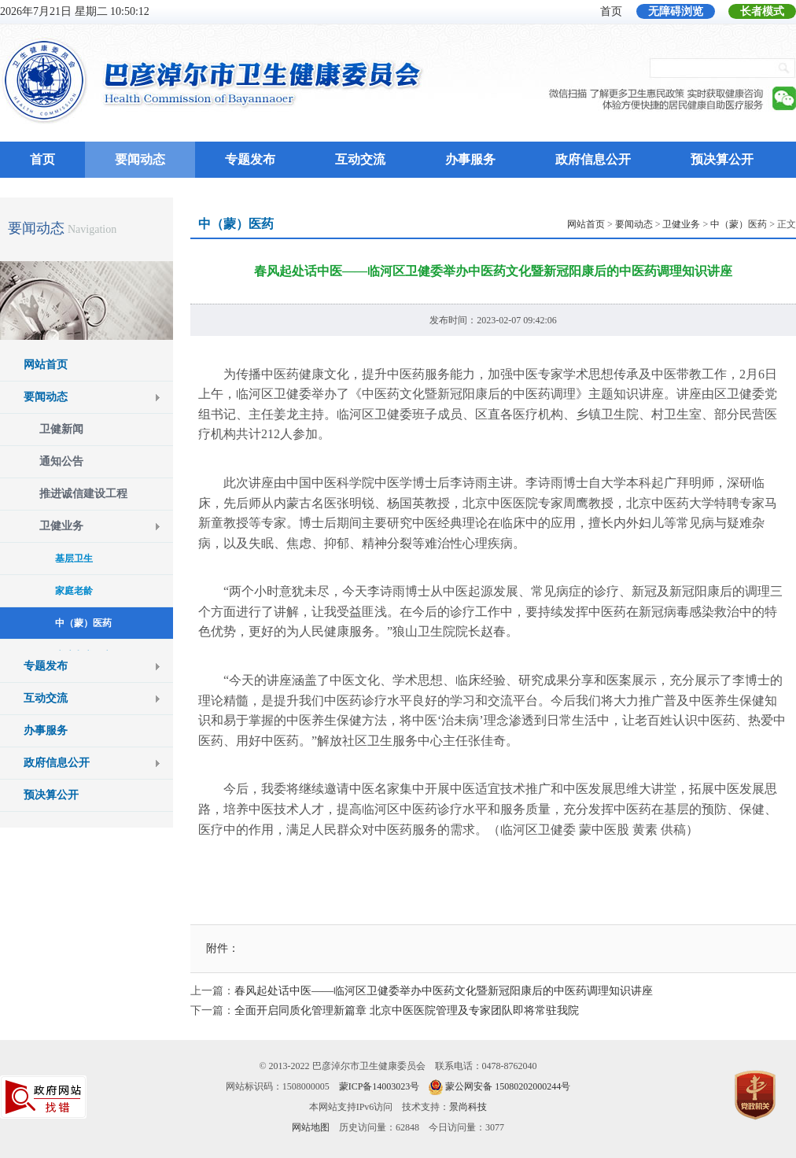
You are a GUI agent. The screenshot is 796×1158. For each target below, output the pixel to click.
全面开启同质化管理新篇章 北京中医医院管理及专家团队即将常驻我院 (406, 1010)
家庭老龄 (74, 590)
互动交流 (360, 159)
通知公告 (61, 461)
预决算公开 (722, 159)
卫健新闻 (61, 429)
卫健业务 (61, 526)
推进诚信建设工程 (83, 494)
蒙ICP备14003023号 (379, 1086)
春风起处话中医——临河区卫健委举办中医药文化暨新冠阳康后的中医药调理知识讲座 (443, 991)
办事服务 (470, 159)
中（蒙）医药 (738, 224)
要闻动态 (140, 159)
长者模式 (762, 11)
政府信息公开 (593, 159)
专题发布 (250, 159)
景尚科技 (468, 1106)
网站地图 (311, 1127)
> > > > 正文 (681, 224)
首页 (611, 11)
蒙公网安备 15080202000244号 (507, 1086)
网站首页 (46, 365)
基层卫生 (74, 558)
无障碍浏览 (675, 11)
